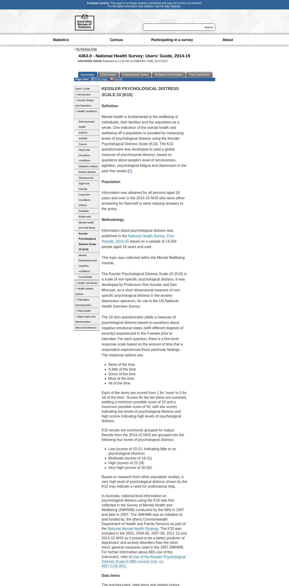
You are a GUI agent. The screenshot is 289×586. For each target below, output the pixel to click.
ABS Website (172, 6)
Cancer (83, 144)
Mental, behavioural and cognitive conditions (88, 263)
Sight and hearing (84, 186)
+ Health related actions (84, 291)
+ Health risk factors (86, 283)
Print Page (99, 79)
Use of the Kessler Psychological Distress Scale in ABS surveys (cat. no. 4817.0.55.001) (144, 561)
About (228, 40)
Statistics (61, 40)
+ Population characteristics (83, 302)
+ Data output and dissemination (85, 319)
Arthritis (83, 138)
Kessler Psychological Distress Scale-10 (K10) (88, 241)
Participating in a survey (172, 40)
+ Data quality (83, 310)
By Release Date (87, 49)
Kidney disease (87, 172)
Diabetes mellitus (88, 166)
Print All (116, 79)
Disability (84, 211)
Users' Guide (82, 88)
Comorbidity (85, 277)
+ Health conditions (86, 111)
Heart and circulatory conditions (84, 155)
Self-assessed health (87, 124)
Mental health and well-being (87, 225)
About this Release (86, 327)
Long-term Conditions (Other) (85, 199)
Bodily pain (85, 216)
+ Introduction (83, 94)
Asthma (83, 132)
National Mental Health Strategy (133, 528)
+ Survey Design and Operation (84, 103)
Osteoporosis (86, 177)
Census (116, 40)
